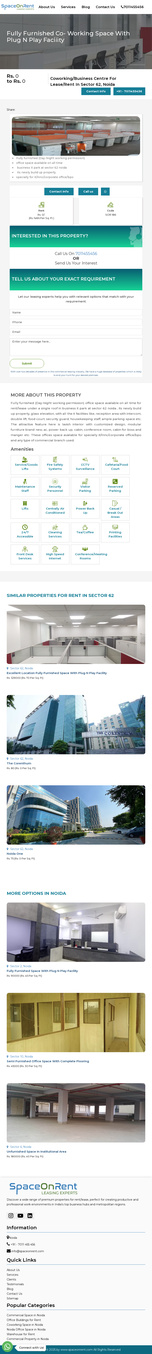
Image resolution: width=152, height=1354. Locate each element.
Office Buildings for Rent (24, 1320)
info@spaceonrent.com (27, 1251)
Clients (11, 1279)
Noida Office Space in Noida (26, 1329)
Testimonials (15, 1284)
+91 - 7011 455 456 (23, 1244)
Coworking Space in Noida (25, 1325)
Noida (13, 1238)
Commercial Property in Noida (28, 1339)
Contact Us (105, 7)
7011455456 (132, 7)
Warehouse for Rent (21, 1334)
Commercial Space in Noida (26, 1315)
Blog (86, 7)
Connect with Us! (30, 1347)
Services (68, 7)
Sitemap (12, 1298)
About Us (47, 7)
